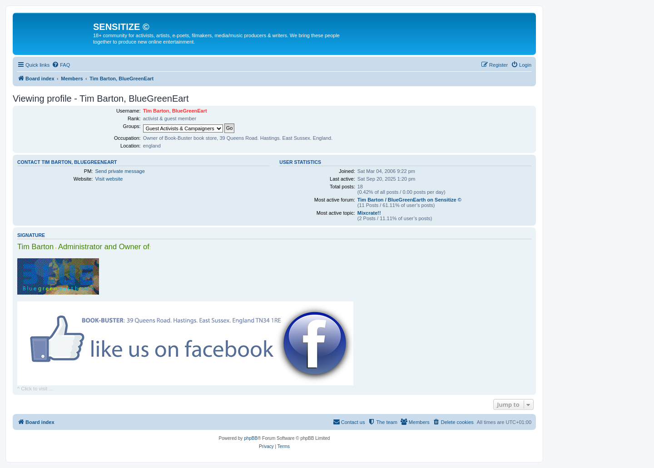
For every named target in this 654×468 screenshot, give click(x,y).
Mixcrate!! (369, 213)
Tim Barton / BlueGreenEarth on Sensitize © (409, 199)
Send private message (119, 171)
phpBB (251, 438)
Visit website (109, 179)
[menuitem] (61, 64)
